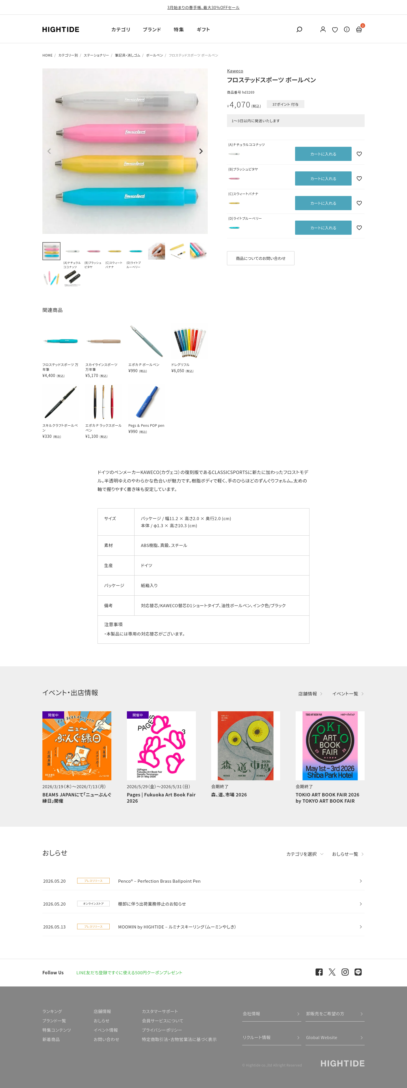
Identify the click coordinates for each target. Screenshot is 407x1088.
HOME (47, 55)
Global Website (321, 1037)
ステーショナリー (96, 55)
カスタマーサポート (160, 1011)
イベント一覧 (345, 693)
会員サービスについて (162, 1021)
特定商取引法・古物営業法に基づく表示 (179, 1039)
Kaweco (235, 71)
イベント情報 (106, 1030)
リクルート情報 (257, 1037)
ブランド (152, 29)
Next (201, 151)
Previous (49, 151)
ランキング (52, 1011)
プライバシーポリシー (162, 1030)
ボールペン (154, 55)
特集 (179, 29)
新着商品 (51, 1039)
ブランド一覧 (54, 1021)
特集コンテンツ (56, 1030)
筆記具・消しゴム (127, 55)
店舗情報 (307, 693)
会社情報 (251, 1013)
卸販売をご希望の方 (325, 1013)
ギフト (203, 29)
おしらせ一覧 (345, 853)
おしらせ (101, 1021)
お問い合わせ (106, 1039)
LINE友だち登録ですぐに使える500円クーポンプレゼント (129, 972)
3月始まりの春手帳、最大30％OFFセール (203, 7)
